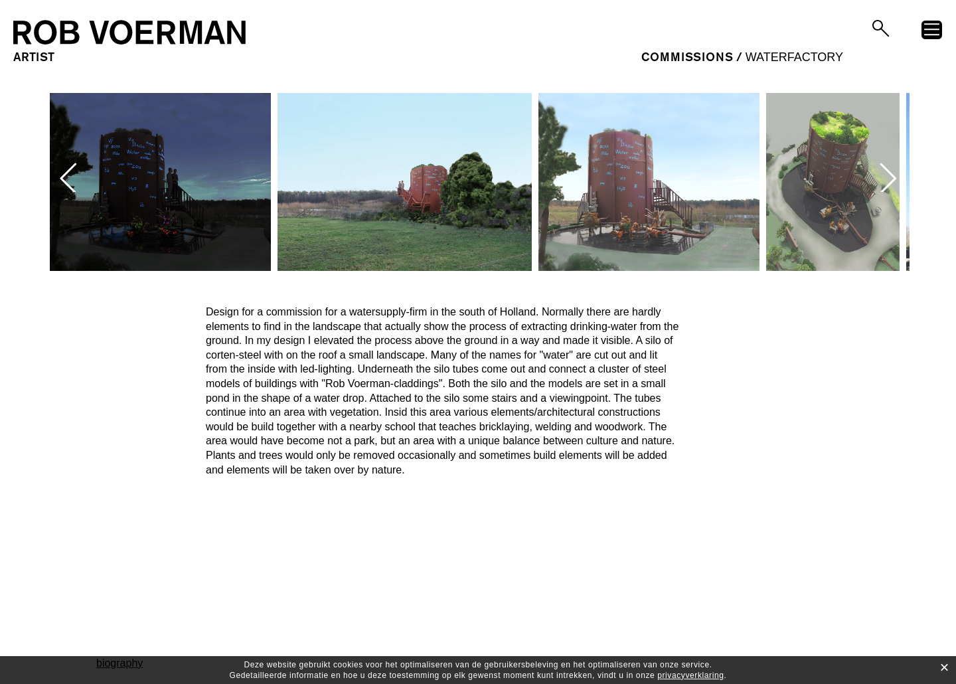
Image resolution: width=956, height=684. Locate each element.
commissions (687, 57)
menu (932, 32)
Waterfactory (794, 57)
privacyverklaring (690, 675)
